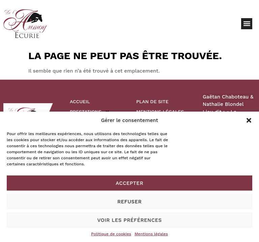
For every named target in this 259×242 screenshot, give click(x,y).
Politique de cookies (111, 234)
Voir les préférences (129, 220)
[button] (249, 120)
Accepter (129, 183)
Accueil (80, 101)
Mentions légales (151, 234)
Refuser (129, 202)
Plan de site (152, 101)
